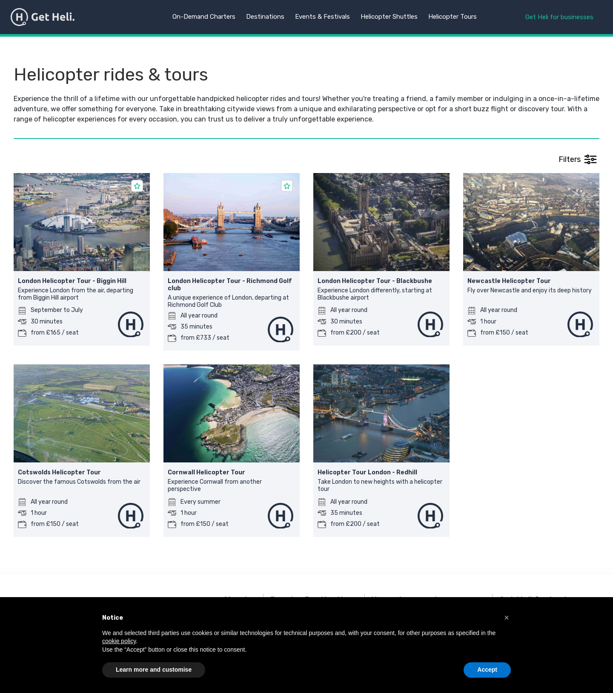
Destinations (265, 16)
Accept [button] (487, 669)
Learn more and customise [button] (154, 669)
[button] (506, 617)
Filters (578, 159)
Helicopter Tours (452, 16)
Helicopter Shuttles (389, 16)
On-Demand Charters (203, 16)
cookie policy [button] (119, 641)
